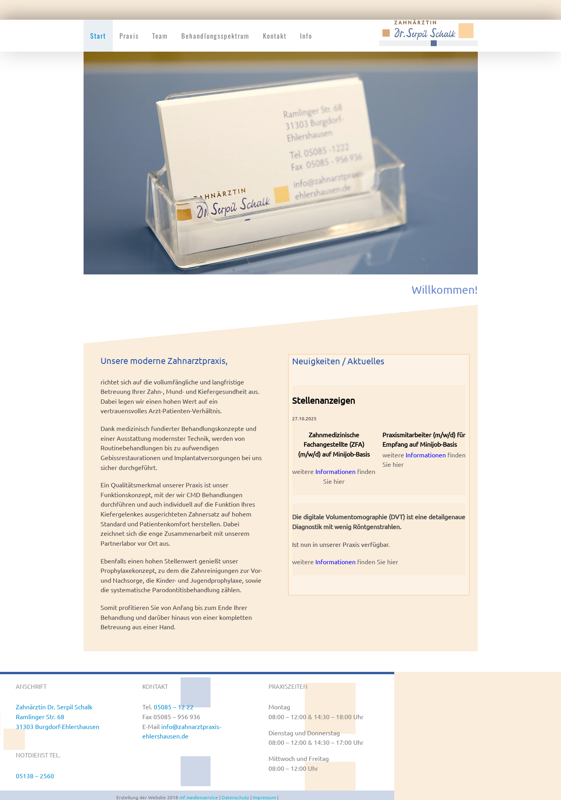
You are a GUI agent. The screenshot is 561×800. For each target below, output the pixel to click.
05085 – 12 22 (174, 706)
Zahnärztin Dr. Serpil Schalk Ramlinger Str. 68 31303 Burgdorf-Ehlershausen (57, 716)
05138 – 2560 (35, 775)
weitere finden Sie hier (345, 561)
